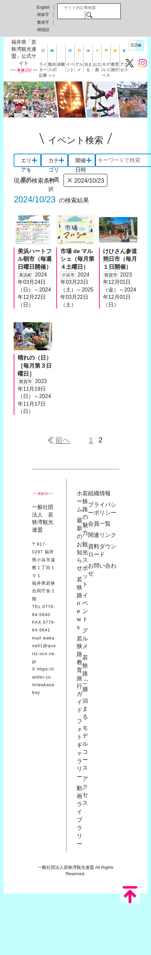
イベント (70, 67)
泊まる (88, 67)
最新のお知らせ (79, 544)
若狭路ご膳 (85, 673)
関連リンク (102, 535)
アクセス (124, 67)
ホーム (79, 501)
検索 (89, 14)
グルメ (79, 67)
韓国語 (43, 30)
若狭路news (79, 603)
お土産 (97, 67)
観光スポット (52, 67)
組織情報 (99, 493)
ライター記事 (43, 67)
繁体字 (43, 22)
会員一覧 (99, 524)
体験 (61, 64)
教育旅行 (115, 67)
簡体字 (43, 15)
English (43, 7)
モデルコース (106, 67)
